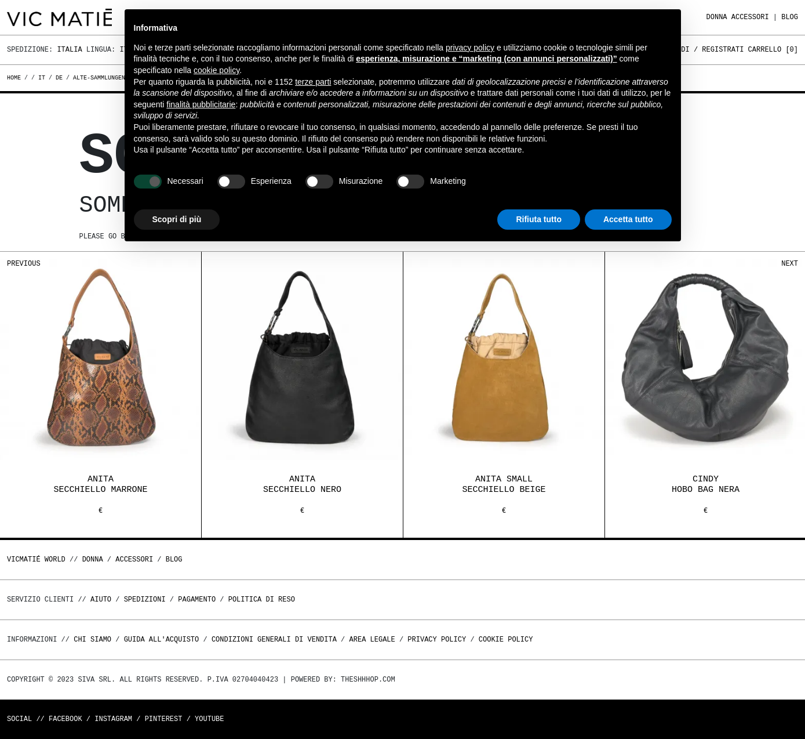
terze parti (313, 81)
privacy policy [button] (470, 47)
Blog (789, 17)
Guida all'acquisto (161, 639)
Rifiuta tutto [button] (539, 219)
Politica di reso (261, 599)
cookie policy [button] (216, 70)
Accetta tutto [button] (628, 219)
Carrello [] (773, 50)
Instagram (113, 719)
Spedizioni (145, 599)
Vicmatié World (36, 559)
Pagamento (197, 599)
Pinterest (164, 719)
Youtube (209, 719)
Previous (24, 264)
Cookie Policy (506, 639)
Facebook (65, 719)
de (59, 78)
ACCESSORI (750, 17)
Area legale (372, 639)
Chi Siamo (92, 639)
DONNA (716, 17)
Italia (69, 50)
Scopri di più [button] (177, 219)
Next (789, 264)
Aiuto (100, 599)
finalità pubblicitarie (200, 104)
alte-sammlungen (99, 78)
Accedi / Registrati (704, 50)
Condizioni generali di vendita (274, 639)
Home (15, 78)
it (41, 78)
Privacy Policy (436, 639)
